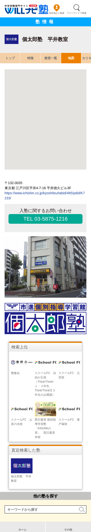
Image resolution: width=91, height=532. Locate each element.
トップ (10, 58)
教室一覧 (50, 58)
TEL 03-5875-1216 (45, 219)
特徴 (30, 58)
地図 (71, 58)
